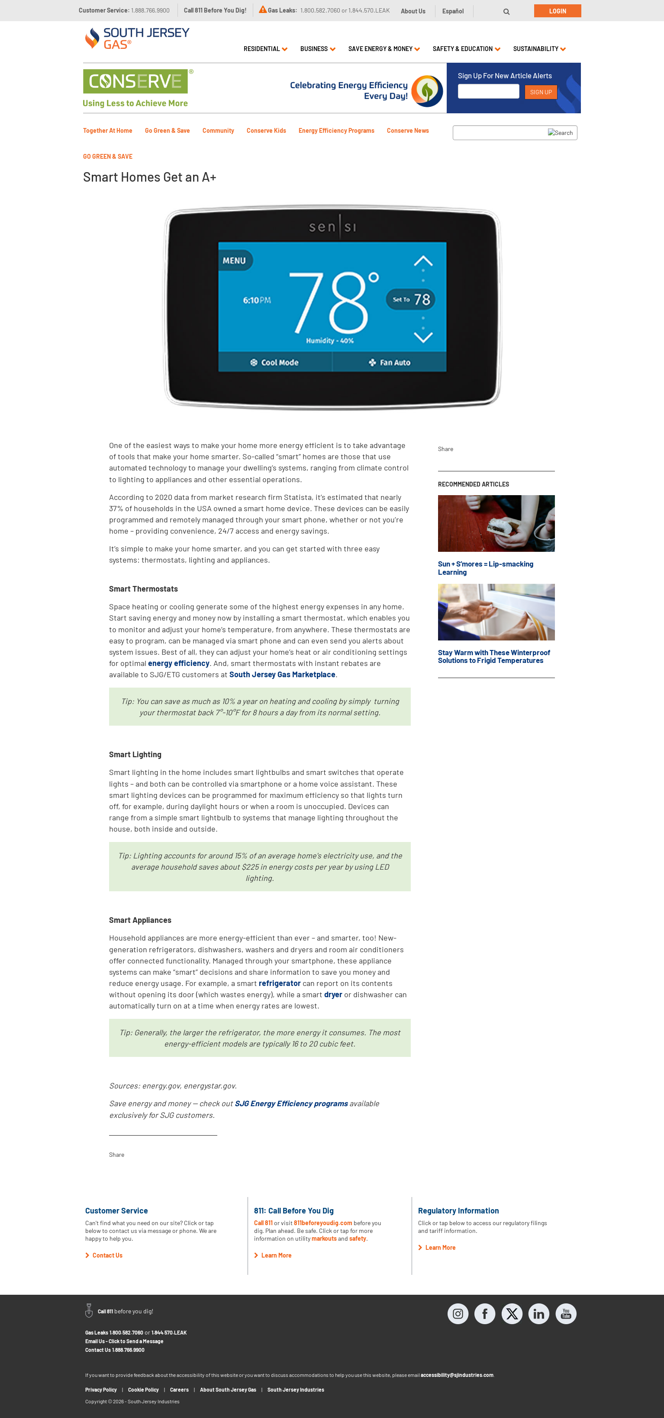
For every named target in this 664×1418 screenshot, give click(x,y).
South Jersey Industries (296, 1389)
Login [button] (557, 11)
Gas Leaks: (282, 10)
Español (453, 11)
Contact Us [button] (103, 1255)
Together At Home (107, 130)
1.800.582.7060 (126, 1332)
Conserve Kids (266, 130)
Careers (179, 1389)
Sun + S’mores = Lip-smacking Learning (485, 567)
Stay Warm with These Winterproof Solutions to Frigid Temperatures (494, 656)
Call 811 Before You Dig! (215, 10)
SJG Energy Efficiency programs (291, 1103)
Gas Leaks (96, 1332)
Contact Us (98, 1350)
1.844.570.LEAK (169, 1332)
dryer (333, 994)
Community (218, 130)
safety (357, 1238)
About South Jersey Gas (228, 1389)
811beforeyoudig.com (323, 1222)
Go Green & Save (167, 130)
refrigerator (280, 983)
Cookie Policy (143, 1389)
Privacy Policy (101, 1389)
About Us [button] (413, 11)
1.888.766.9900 (128, 1350)
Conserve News (408, 130)
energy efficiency (179, 663)
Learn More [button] (273, 1255)
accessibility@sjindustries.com (457, 1375)
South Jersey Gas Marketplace (282, 674)
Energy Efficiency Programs (336, 130)
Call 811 (263, 1222)
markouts (324, 1238)
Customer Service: (124, 10)
